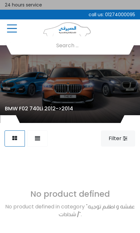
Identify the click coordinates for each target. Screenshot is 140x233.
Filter (118, 138)
